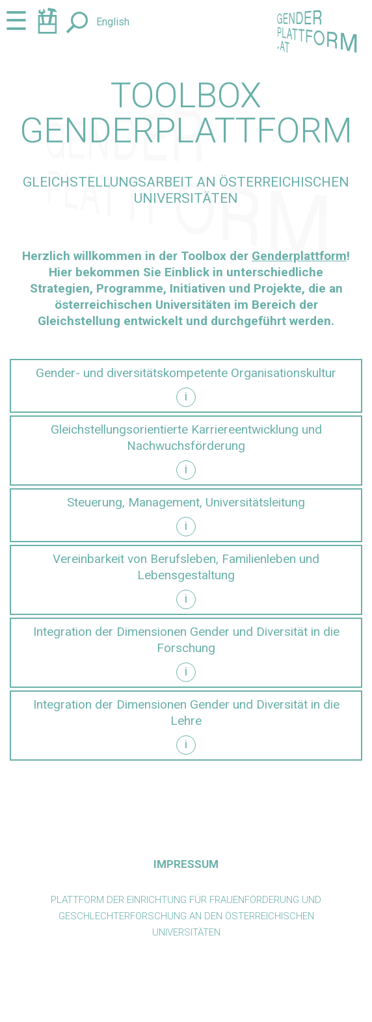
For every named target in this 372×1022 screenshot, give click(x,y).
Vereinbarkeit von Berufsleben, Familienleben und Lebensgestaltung (186, 567)
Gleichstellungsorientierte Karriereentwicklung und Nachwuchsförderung (186, 437)
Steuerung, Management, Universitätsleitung (186, 502)
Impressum (186, 864)
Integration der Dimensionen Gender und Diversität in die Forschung (186, 639)
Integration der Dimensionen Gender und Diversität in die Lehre (186, 712)
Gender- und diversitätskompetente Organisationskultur (186, 372)
